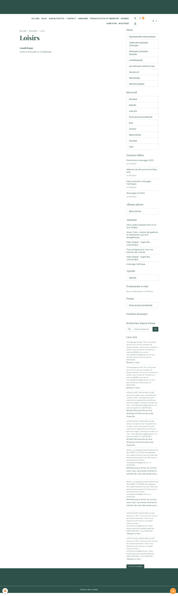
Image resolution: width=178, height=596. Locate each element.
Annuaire (83, 18)
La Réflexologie (136, 61)
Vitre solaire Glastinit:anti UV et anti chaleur (141, 228)
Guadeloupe (26, 48)
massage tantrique (135, 266)
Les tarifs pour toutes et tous (142, 67)
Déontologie (134, 79)
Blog (44, 18)
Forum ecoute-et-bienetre (104, 18)
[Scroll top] (173, 591)
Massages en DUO (135, 195)
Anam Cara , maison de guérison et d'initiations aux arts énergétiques (142, 237)
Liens (131, 149)
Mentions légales (136, 85)
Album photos (56, 18)
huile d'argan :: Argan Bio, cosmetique (138, 246)
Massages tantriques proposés (138, 53)
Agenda (125, 18)
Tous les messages (135, 569)
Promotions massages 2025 (140, 162)
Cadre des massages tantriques (138, 44)
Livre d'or (111, 23)
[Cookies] (5, 591)
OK (155, 332)
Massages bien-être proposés (142, 36)
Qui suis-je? (134, 73)
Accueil (35, 18)
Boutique (124, 23)
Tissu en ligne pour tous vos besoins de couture (139, 253)
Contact (71, 18)
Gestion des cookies (89, 592)
